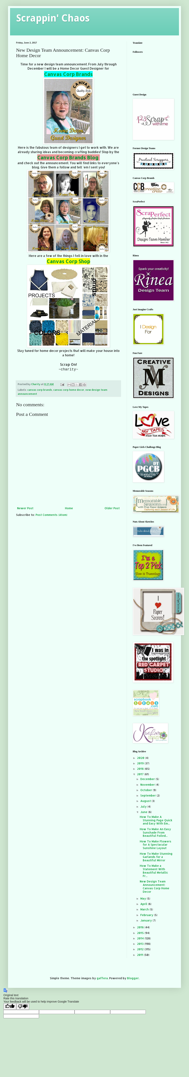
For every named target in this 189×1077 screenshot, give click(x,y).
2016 (141, 927)
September (148, 795)
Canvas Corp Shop (68, 261)
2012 (140, 949)
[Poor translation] (22, 1006)
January (146, 920)
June (144, 812)
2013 (140, 943)
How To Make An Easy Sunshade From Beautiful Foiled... (155, 832)
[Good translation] (9, 1006)
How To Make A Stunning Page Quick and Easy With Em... (156, 820)
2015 (141, 933)
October (146, 790)
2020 (141, 758)
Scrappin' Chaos (53, 18)
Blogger (133, 978)
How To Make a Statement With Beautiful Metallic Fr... (154, 870)
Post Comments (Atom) (51, 514)
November (148, 784)
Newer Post (25, 508)
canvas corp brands (39, 389)
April (144, 904)
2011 (140, 954)
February (147, 915)
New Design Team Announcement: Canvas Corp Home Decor (154, 886)
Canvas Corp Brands (68, 74)
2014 (141, 938)
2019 (141, 763)
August (146, 801)
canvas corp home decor (68, 389)
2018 (141, 768)
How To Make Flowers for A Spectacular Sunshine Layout (155, 845)
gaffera (102, 978)
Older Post (112, 508)
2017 (140, 774)
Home (69, 508)
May (143, 898)
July (143, 806)
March (145, 909)
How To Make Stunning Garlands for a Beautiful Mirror (156, 857)
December (148, 779)
